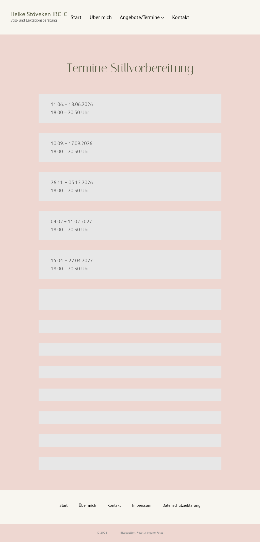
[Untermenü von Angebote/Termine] (162, 17)
